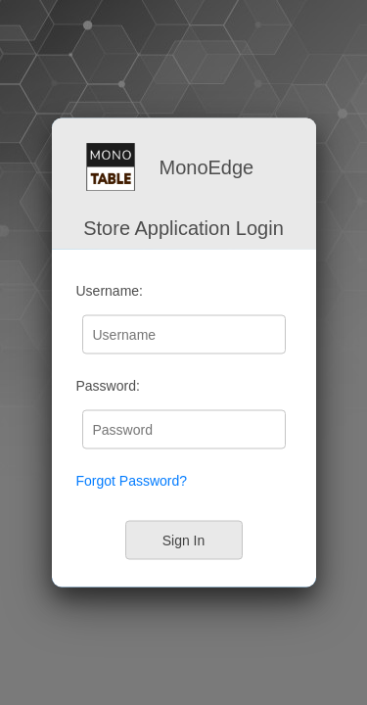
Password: (108, 386)
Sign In (184, 539)
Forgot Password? (132, 481)
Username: (109, 291)
